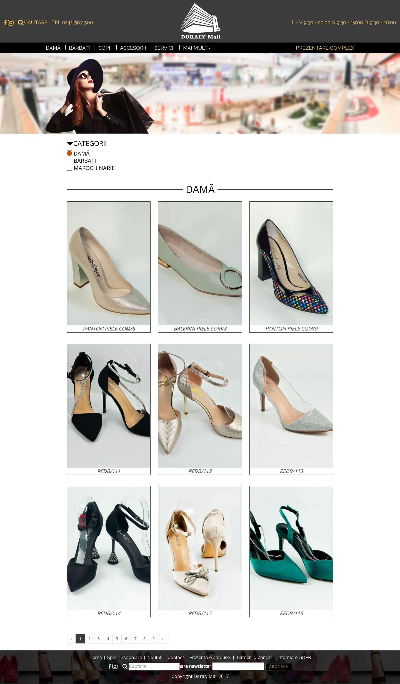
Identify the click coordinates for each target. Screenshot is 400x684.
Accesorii (133, 48)
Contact (176, 657)
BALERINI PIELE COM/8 (200, 328)
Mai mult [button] (197, 48)
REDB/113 (291, 471)
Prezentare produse (209, 657)
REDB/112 (199, 471)
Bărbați (79, 48)
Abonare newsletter (217, 666)
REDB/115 (199, 613)
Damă (53, 48)
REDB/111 (108, 471)
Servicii (164, 48)
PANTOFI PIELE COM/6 (109, 328)
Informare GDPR (294, 657)
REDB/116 (291, 613)
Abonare (278, 666)
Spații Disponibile (124, 657)
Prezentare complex (325, 48)
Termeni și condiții (254, 657)
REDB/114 (108, 613)
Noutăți (154, 657)
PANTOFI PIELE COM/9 (291, 328)
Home (95, 657)
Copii (105, 48)
